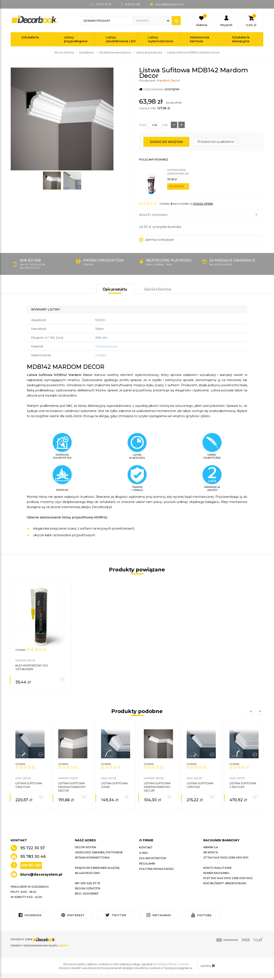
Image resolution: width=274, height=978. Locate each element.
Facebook (30, 915)
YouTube (201, 915)
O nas (143, 852)
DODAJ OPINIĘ (203, 203)
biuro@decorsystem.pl (169, 4)
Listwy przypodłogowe (76, 39)
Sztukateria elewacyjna (240, 39)
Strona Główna (64, 52)
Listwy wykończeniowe (160, 39)
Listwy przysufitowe (149, 52)
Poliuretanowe (106, 346)
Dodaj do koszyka (166, 142)
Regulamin (147, 863)
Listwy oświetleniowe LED (121, 39)
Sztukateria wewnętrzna (115, 52)
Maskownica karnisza (199, 39)
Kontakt (146, 847)
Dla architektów (152, 858)
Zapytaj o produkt (156, 240)
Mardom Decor (168, 80)
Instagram (158, 915)
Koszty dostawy (198, 215)
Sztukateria (30, 37)
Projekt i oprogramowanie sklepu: (39, 945)
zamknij (207, 965)
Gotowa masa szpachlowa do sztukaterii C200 (178, 172)
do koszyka (178, 186)
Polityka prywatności (156, 869)
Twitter (115, 915)
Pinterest (73, 915)
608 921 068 (31, 865)
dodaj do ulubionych (216, 141)
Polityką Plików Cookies (172, 964)
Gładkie (100, 355)
